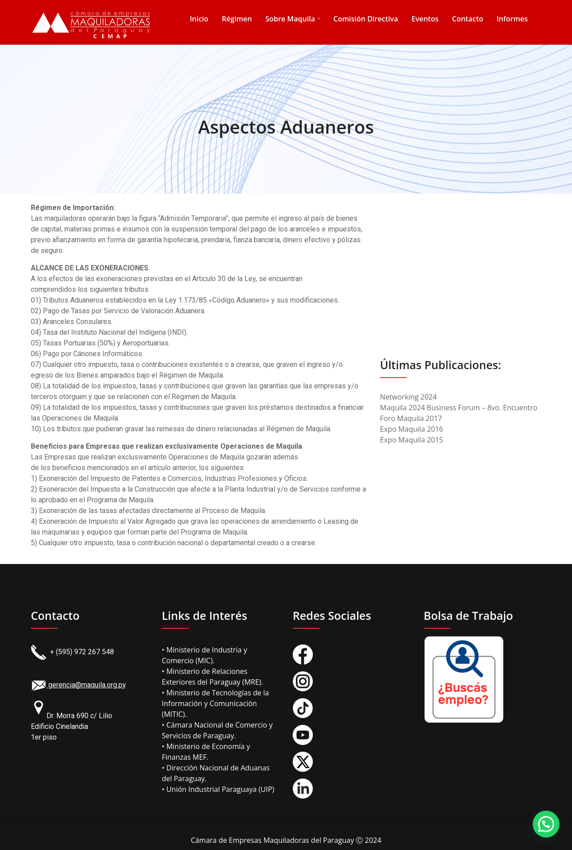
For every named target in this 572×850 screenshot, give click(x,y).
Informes (512, 19)
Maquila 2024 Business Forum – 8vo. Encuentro (458, 407)
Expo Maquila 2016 (411, 429)
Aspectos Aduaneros (286, 126)
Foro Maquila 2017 (411, 418)
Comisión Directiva (365, 19)
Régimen (237, 19)
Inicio (199, 19)
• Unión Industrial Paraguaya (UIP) (218, 789)
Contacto (468, 19)
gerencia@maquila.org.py (78, 685)
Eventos (425, 19)
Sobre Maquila (290, 19)
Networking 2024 (408, 397)
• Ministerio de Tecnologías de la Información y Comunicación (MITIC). (215, 703)
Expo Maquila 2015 (411, 440)
